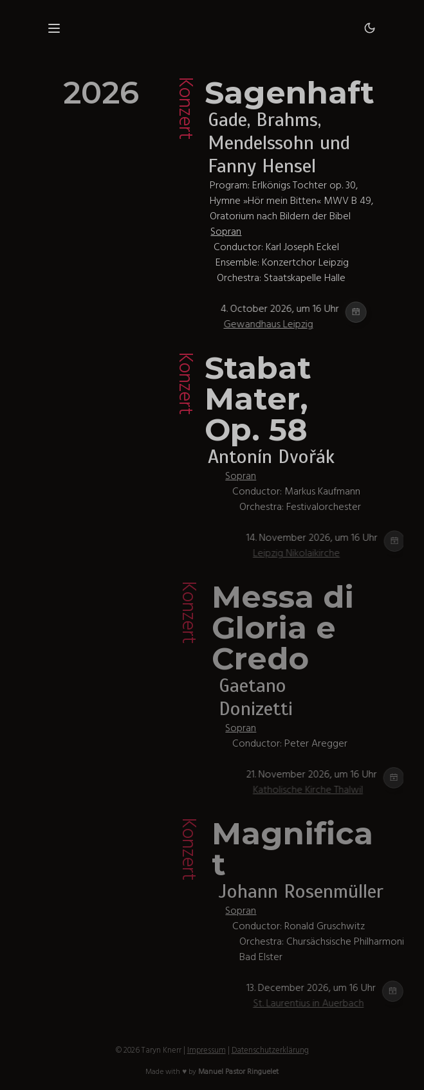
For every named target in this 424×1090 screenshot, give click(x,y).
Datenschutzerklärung (270, 1050)
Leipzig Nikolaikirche (319, 553)
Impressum (206, 1050)
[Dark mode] (370, 28)
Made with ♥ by (212, 1071)
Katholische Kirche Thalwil (332, 790)
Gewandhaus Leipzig (286, 324)
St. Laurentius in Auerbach (332, 1003)
